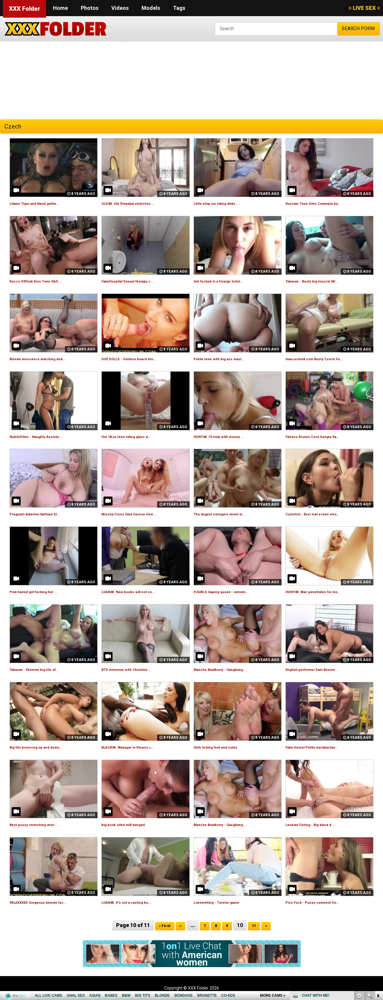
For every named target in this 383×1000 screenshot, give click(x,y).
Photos (89, 8)
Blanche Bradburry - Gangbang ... (230, 669)
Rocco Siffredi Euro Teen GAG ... (46, 281)
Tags (179, 8)
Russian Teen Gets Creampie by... (323, 203)
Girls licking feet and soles (224, 747)
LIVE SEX (364, 8)
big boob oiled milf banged (131, 824)
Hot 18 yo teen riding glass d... (135, 436)
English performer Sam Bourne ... (323, 669)
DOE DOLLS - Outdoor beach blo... (139, 358)
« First (162, 925)
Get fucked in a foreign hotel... (228, 281)
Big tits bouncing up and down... (45, 747)
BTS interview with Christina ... (135, 669)
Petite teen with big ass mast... (228, 358)
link (378, 906)
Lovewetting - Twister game (226, 902)
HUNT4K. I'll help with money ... (228, 436)
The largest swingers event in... (229, 514)
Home (60, 8)
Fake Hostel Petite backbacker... (322, 747)
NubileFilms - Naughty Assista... (45, 436)
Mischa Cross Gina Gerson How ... (139, 514)
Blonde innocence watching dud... (47, 358)
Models (151, 8)
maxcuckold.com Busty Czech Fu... (324, 358)
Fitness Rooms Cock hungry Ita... (322, 436)
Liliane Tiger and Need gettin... (44, 203)
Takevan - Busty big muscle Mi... (321, 281)
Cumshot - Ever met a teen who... (322, 514)
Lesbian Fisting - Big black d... (318, 824)
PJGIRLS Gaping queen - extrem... (231, 591)
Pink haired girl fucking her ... (43, 591)
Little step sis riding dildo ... (224, 203)
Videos (120, 8)
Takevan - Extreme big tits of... (44, 669)
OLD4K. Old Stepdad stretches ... (138, 203)
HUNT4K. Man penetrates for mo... (324, 591)
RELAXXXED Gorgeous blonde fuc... (49, 902)
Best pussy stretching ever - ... (44, 824)
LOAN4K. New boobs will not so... (138, 591)
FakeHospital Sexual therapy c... (137, 281)
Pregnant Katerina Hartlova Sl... (45, 514)
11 (258, 925)
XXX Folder (24, 8)
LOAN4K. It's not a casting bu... (135, 902)
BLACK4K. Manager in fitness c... (138, 747)
